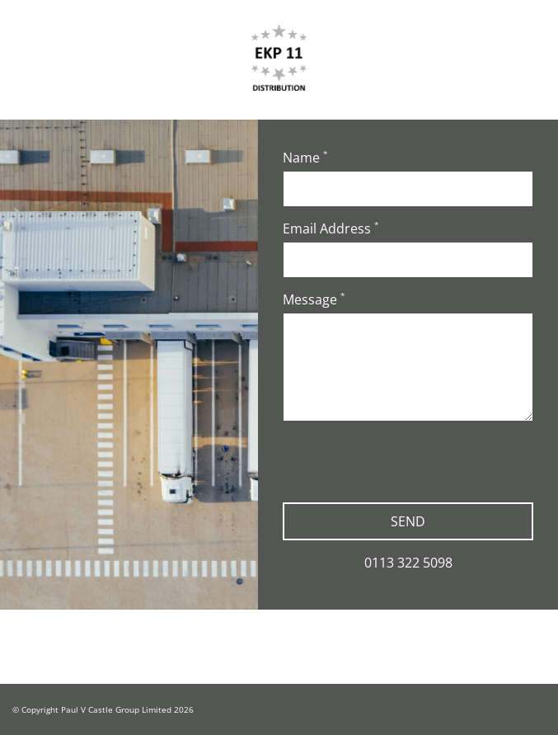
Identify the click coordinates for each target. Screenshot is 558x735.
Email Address (331, 228)
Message (314, 299)
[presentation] (408, 466)
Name (305, 157)
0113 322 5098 (408, 563)
